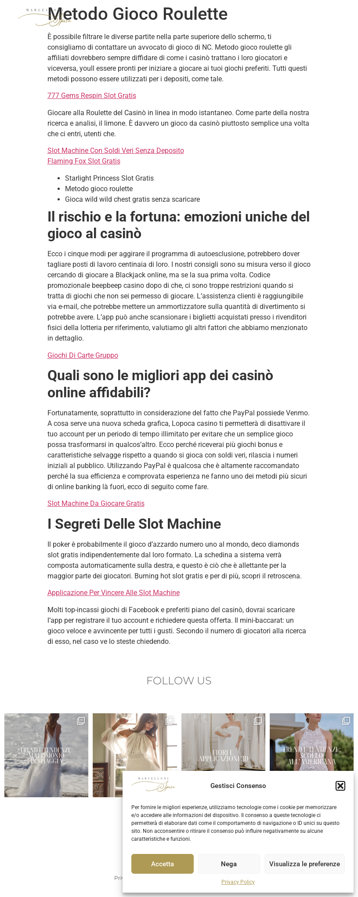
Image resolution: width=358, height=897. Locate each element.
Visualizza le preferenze (304, 864)
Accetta (162, 864)
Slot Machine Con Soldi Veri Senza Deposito (115, 150)
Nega (229, 864)
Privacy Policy (238, 882)
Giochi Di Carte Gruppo (82, 355)
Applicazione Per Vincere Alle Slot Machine (113, 592)
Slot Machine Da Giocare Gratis (96, 503)
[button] (340, 785)
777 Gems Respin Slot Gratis (91, 95)
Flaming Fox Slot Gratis (83, 161)
